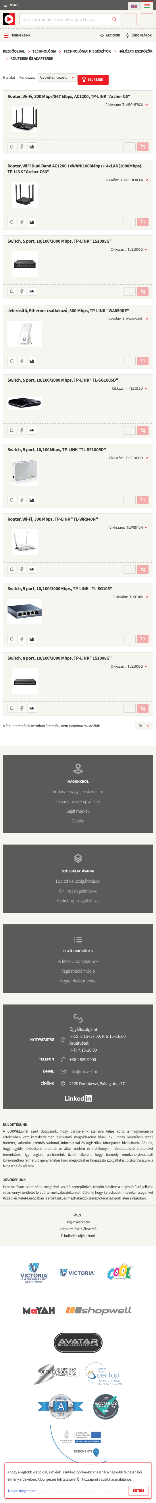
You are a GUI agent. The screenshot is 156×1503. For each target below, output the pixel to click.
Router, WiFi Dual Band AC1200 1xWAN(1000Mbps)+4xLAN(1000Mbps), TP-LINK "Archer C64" (74, 169)
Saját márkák (77, 811)
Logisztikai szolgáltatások (78, 881)
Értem (138, 1490)
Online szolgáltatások (78, 891)
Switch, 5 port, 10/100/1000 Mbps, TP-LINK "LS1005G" (59, 241)
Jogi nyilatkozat (78, 1222)
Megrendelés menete (78, 981)
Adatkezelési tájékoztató (77, 1228)
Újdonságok (141, 35)
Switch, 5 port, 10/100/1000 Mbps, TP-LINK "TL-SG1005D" (62, 380)
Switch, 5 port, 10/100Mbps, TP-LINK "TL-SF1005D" (56, 450)
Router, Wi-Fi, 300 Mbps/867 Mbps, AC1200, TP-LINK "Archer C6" (68, 96)
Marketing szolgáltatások (78, 901)
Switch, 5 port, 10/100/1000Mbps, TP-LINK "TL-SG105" (59, 589)
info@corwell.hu (84, 1072)
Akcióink (113, 35)
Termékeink (20, 35)
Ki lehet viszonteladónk (78, 961)
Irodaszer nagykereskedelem (78, 792)
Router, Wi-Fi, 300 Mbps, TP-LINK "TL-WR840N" (52, 519)
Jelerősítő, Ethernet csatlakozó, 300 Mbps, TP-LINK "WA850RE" (68, 311)
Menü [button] (14, 5)
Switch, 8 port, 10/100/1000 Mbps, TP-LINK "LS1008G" (59, 658)
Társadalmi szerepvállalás (77, 801)
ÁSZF (78, 1215)
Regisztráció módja (78, 971)
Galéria (78, 821)
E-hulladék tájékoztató (78, 1235)
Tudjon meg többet (21, 1490)
